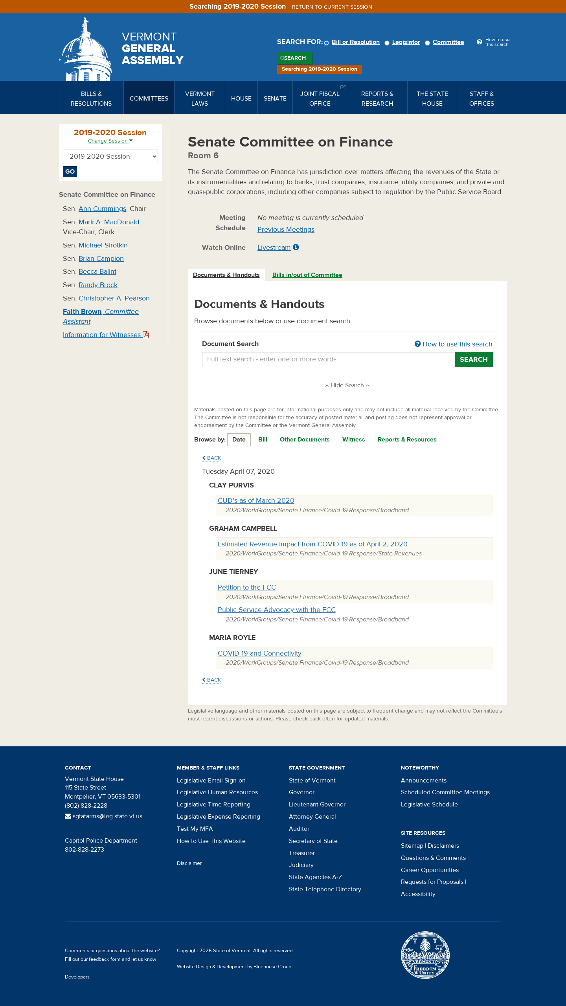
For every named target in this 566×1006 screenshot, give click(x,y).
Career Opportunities (430, 870)
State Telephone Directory (325, 889)
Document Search (347, 344)
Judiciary (301, 865)
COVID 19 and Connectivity (259, 653)
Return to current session (332, 7)
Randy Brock (98, 285)
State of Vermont (312, 780)
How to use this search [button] (453, 344)
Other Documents (305, 439)
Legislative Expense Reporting (218, 817)
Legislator (403, 42)
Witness (353, 439)
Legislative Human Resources (217, 792)
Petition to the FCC (247, 587)
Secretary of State (313, 841)
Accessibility (418, 894)
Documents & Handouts (226, 275)
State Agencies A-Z (315, 877)
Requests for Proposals (432, 882)
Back (211, 458)
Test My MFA (195, 829)
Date (239, 439)
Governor (301, 792)
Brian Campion (101, 258)
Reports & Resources (407, 439)
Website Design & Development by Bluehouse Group (234, 967)
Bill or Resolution (353, 42)
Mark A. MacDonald (109, 222)
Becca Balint (97, 271)
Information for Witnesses (106, 334)
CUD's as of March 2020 (256, 500)
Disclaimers (443, 846)
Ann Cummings (102, 208)
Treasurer (302, 853)
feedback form (105, 959)
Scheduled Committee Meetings (445, 792)
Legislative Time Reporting (213, 804)
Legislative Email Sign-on (211, 780)
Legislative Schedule (429, 804)
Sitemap (412, 846)
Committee (445, 42)
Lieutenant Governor (317, 804)
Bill (262, 439)
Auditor (299, 829)
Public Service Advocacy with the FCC (277, 609)
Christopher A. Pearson (114, 298)
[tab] (227, 275)
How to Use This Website (211, 841)
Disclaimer (189, 863)
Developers (77, 977)
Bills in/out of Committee (307, 275)
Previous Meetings (285, 229)
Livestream (274, 247)
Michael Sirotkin (103, 245)
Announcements (424, 780)
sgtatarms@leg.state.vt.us (103, 816)
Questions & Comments (433, 858)
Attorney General (312, 817)
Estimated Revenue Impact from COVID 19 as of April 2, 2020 (313, 544)
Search (295, 58)
